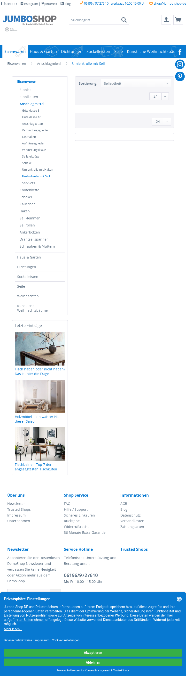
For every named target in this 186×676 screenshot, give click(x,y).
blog (66, 3)
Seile (21, 286)
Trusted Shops (19, 509)
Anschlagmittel (32, 103)
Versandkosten (132, 520)
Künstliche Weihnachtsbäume (32, 308)
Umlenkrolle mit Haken (37, 169)
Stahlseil (26, 89)
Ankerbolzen (30, 232)
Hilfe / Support (76, 509)
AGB (123, 503)
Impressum (16, 515)
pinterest (49, 3)
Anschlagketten (32, 124)
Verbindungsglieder (35, 130)
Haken (25, 211)
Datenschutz (130, 515)
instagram (29, 3)
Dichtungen (26, 267)
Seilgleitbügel (31, 156)
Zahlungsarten (132, 526)
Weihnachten (28, 296)
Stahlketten (29, 96)
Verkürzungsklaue (34, 150)
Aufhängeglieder (33, 143)
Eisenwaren (26, 81)
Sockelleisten (27, 276)
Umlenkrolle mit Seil (36, 176)
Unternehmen (18, 520)
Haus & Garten (29, 257)
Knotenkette (29, 190)
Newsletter (16, 503)
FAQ (67, 503)
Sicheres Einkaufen (79, 515)
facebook (8, 3)
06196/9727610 (81, 575)
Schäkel (27, 163)
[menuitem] (166, 20)
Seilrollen (27, 225)
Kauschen (28, 204)
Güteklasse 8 (30, 110)
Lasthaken (29, 137)
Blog (123, 509)
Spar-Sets (27, 183)
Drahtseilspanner (34, 239)
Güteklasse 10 (31, 117)
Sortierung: (88, 83)
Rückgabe (72, 520)
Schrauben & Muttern (37, 246)
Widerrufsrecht (76, 526)
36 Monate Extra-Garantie (85, 532)
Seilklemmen (30, 218)
